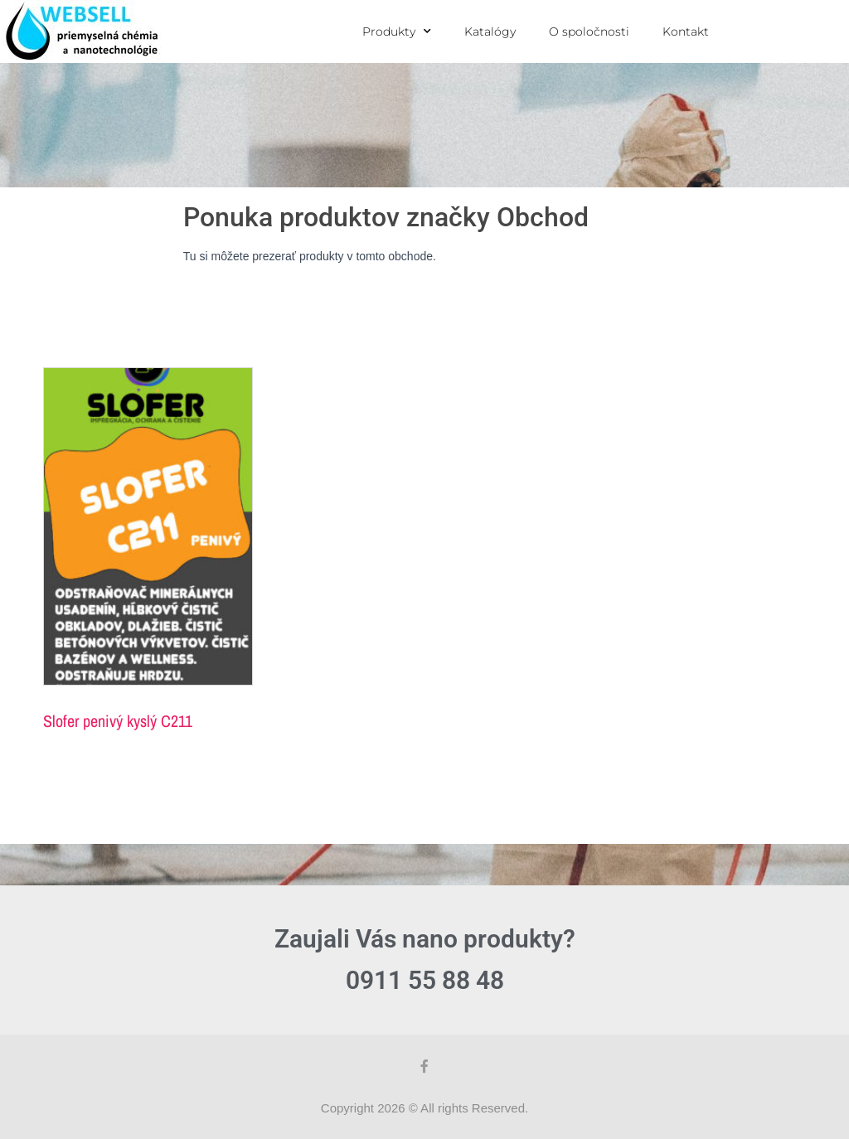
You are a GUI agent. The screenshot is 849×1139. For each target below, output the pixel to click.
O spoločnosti (589, 31)
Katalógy (490, 31)
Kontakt (685, 31)
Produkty (396, 31)
